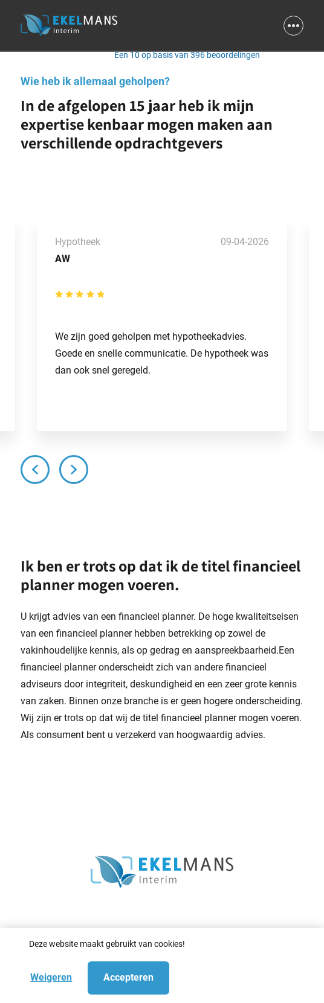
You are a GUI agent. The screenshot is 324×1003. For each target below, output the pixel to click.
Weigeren (51, 977)
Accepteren (128, 977)
